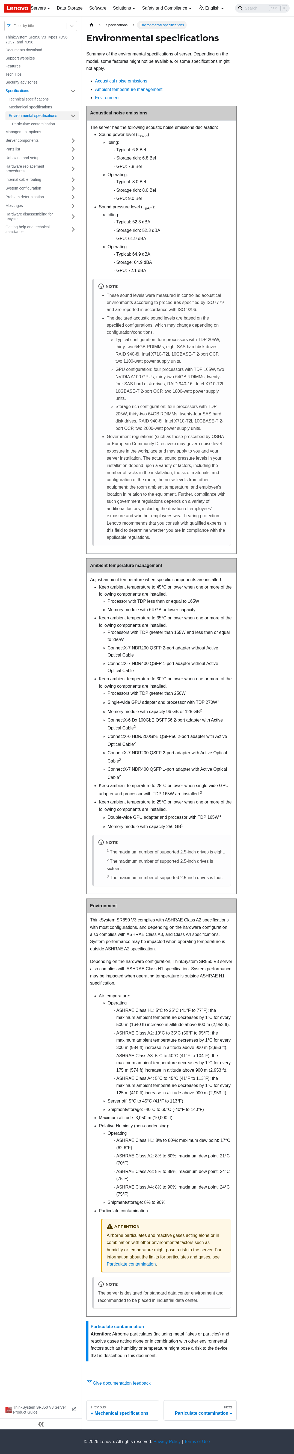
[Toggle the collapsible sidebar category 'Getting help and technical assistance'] (73, 229)
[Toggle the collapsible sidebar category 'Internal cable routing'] (73, 179)
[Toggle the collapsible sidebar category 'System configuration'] (73, 188)
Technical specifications (29, 99)
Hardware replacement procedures (24, 168)
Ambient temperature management (128, 89)
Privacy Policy (167, 1441)
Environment (107, 97)
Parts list (12, 149)
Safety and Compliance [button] (164, 8)
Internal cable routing (23, 179)
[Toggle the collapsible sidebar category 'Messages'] (73, 206)
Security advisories (21, 82)
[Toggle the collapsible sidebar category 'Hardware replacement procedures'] (73, 168)
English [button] (208, 8)
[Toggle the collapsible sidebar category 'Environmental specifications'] (73, 115)
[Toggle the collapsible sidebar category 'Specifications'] (73, 91)
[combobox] (13, 26)
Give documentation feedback (118, 1383)
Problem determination (24, 197)
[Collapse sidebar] (41, 1423)
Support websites (20, 58)
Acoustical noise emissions (121, 81)
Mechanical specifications (30, 107)
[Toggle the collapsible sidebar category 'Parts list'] (73, 149)
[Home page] (91, 25)
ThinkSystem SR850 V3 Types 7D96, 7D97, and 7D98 (37, 39)
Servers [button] (38, 8)
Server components (21, 140)
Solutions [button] (122, 8)
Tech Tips (13, 74)
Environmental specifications (33, 115)
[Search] (262, 8)
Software (97, 8)
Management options (23, 132)
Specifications (17, 90)
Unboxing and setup (22, 158)
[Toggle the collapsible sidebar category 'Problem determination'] (73, 197)
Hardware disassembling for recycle (29, 216)
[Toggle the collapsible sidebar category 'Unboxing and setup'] (73, 158)
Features (12, 66)
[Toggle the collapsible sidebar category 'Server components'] (73, 140)
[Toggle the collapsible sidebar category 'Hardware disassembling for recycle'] (73, 216)
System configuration (23, 188)
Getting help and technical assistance (27, 229)
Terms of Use (197, 1441)
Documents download (23, 50)
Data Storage (69, 8)
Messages (14, 205)
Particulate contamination (33, 124)
